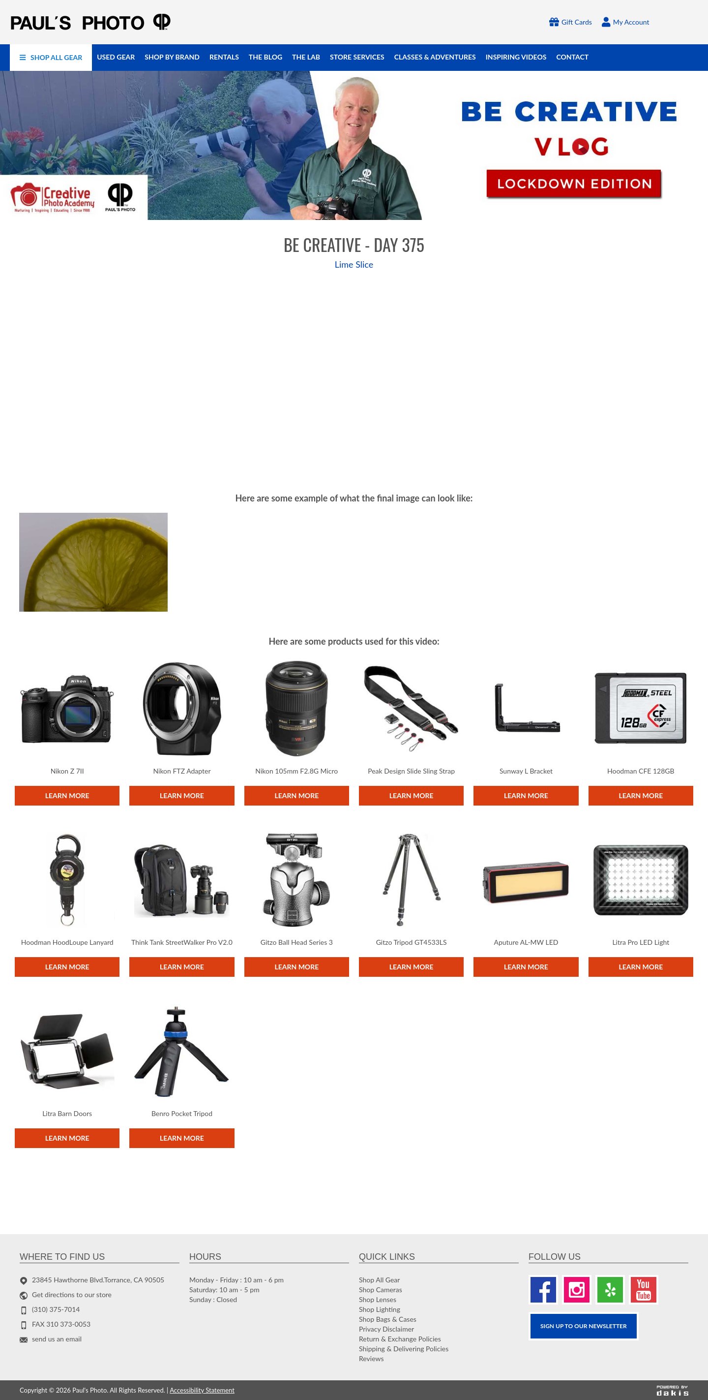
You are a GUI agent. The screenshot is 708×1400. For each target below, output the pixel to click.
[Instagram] (576, 1290)
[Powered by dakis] (672, 1390)
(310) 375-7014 (56, 1309)
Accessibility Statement (202, 1390)
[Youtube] (643, 1290)
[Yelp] (610, 1290)
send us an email (57, 1339)
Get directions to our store (72, 1294)
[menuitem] (51, 57)
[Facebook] (543, 1290)
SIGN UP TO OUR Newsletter (583, 1326)
